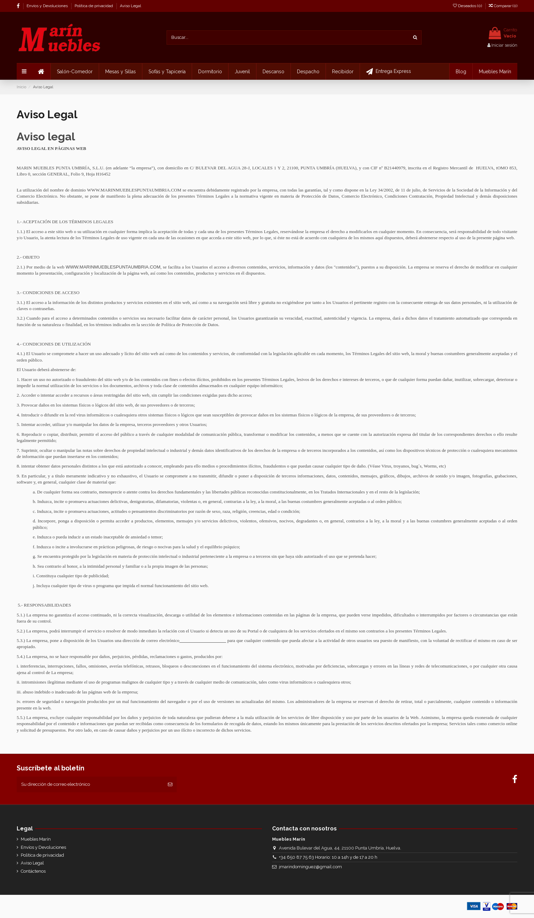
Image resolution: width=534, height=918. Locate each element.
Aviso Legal (130, 5)
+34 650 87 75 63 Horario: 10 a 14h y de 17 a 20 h (328, 857)
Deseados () (468, 5)
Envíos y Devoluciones (48, 5)
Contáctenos (33, 871)
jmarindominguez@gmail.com (310, 866)
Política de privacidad (94, 5)
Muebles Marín (36, 839)
